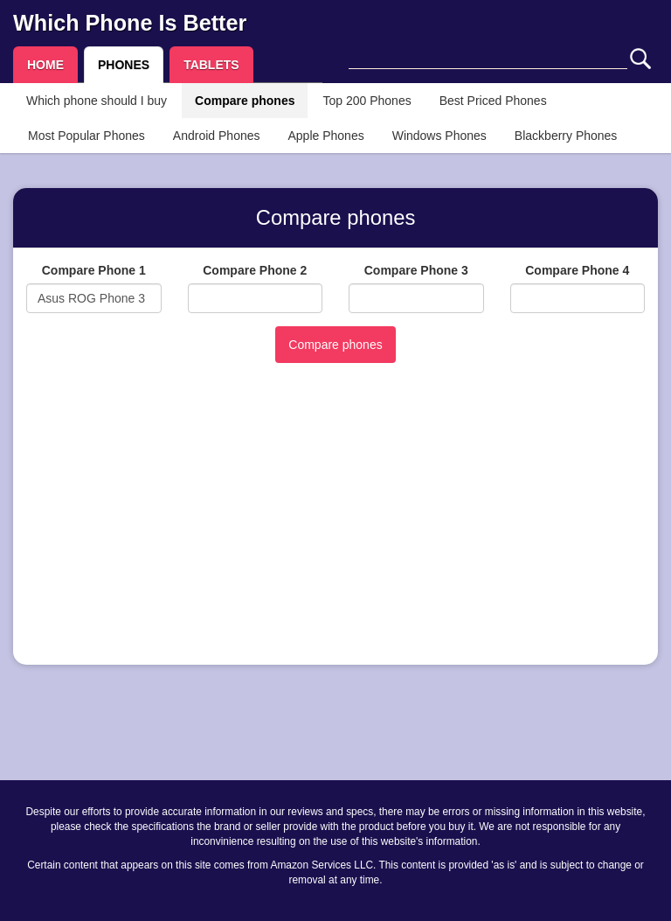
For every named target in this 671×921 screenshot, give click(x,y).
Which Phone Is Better (129, 22)
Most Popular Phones (86, 136)
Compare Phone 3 (416, 270)
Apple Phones (326, 136)
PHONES (123, 65)
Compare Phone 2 (255, 270)
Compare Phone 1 (94, 270)
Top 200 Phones (366, 101)
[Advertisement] (335, 529)
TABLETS (211, 65)
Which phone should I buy (96, 101)
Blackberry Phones (566, 136)
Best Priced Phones (493, 101)
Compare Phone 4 (577, 270)
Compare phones (244, 101)
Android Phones (216, 136)
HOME (45, 65)
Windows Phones (439, 136)
